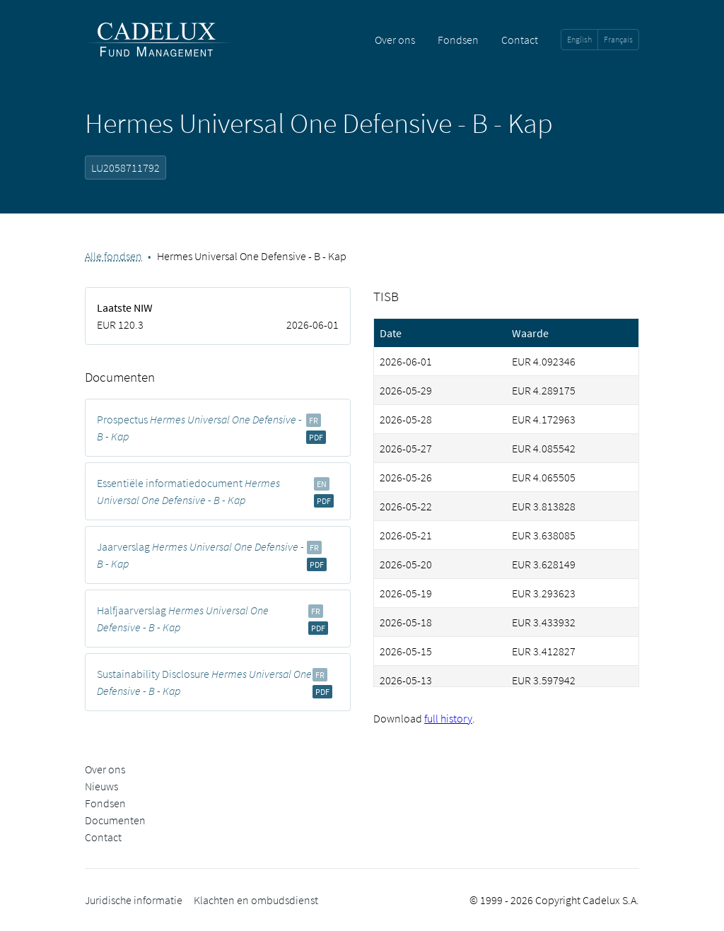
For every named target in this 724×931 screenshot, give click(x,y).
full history (448, 718)
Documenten (115, 820)
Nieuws (101, 786)
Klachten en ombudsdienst (256, 900)
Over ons (395, 40)
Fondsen (458, 40)
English (579, 39)
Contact (519, 40)
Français (618, 39)
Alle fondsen (113, 256)
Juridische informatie (133, 900)
